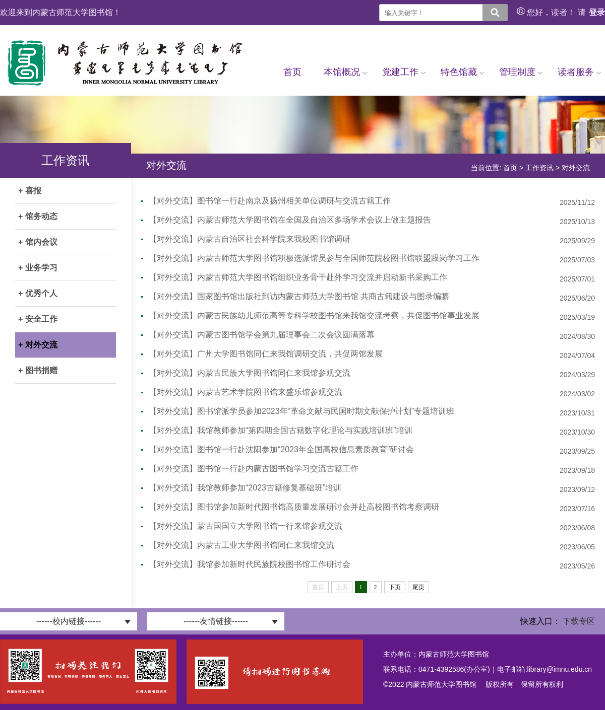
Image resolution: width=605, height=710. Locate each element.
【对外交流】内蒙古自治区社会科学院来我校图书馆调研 (249, 239)
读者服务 (579, 72)
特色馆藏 (462, 72)
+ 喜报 (29, 190)
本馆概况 (345, 72)
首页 (292, 72)
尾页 (418, 587)
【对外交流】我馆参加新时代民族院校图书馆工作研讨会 (249, 564)
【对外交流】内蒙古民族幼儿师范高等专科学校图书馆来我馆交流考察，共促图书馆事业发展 (314, 315)
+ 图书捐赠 (37, 370)
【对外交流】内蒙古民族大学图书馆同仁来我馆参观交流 (249, 373)
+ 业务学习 (37, 267)
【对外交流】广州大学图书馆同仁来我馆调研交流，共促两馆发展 (266, 353)
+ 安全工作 (37, 319)
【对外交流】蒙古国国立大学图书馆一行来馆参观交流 (245, 526)
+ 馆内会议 (37, 242)
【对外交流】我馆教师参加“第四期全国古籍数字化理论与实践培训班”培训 (280, 430)
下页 (395, 587)
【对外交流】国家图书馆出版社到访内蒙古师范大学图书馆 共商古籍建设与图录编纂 (299, 296)
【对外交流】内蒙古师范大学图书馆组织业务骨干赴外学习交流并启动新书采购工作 (298, 277)
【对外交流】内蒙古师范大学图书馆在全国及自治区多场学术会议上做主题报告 (290, 220)
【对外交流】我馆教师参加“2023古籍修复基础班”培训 (245, 487)
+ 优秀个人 (37, 293)
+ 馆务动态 (37, 216)
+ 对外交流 (37, 344)
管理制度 (520, 72)
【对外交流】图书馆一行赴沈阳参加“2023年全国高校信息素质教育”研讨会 (281, 449)
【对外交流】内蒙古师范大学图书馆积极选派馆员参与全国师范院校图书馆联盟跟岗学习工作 (314, 258)
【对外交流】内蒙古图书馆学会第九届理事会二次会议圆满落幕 (262, 334)
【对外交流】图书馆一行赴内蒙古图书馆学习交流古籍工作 (253, 468)
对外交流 (576, 168)
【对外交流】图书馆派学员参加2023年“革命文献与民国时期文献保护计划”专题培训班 (301, 411)
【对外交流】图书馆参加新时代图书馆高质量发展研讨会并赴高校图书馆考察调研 (294, 507)
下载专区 (579, 621)
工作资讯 (539, 168)
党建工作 (404, 72)
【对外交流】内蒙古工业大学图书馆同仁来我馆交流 (241, 545)
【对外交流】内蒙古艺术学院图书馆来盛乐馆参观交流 (245, 392)
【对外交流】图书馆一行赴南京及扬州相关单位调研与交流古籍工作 (270, 200)
